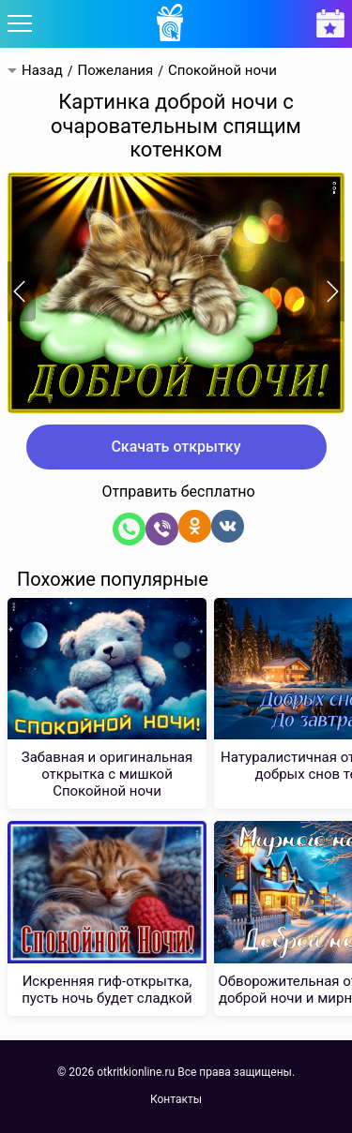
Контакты (176, 1099)
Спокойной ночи (222, 71)
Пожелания (115, 71)
